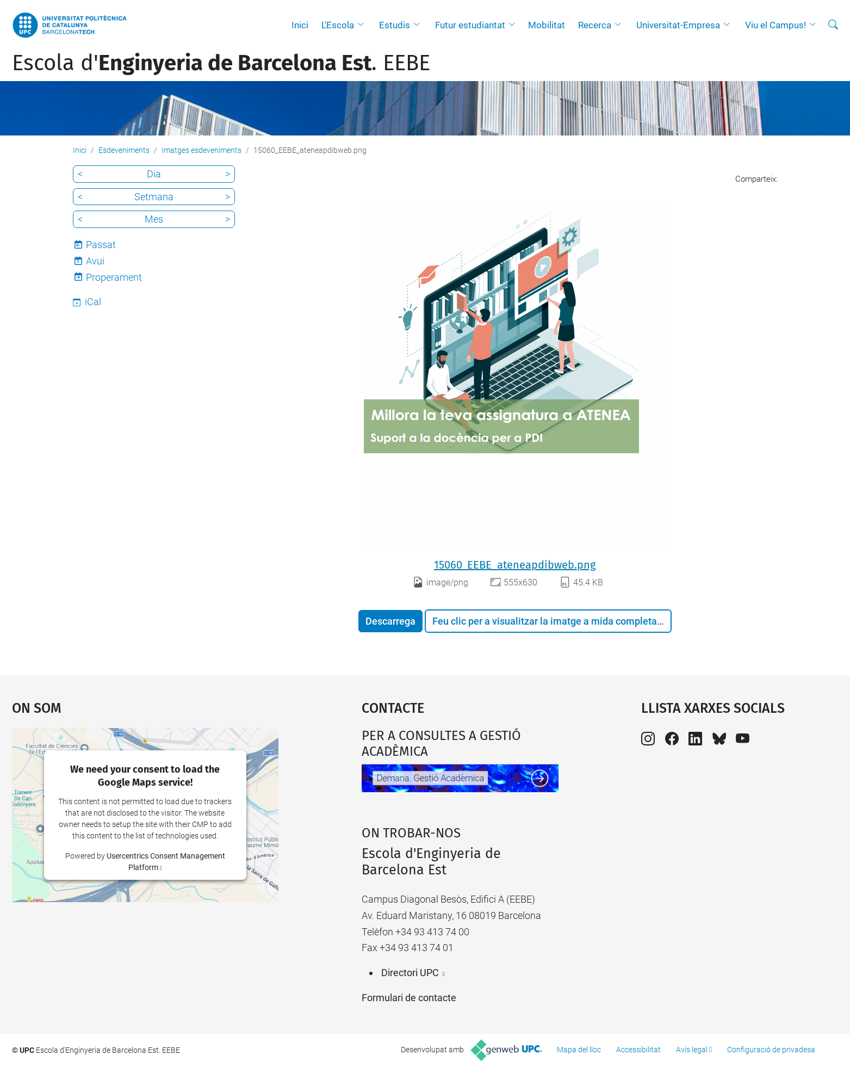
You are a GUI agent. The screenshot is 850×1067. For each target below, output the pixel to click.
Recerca (594, 25)
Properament (114, 277)
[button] (363, 25)
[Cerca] (833, 25)
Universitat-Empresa (678, 25)
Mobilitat (546, 25)
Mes (154, 219)
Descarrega (390, 621)
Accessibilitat (638, 1049)
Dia (154, 174)
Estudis (394, 25)
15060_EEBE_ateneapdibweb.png (514, 564)
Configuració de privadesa (771, 1049)
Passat (101, 244)
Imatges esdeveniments (201, 150)
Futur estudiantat (470, 25)
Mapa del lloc (579, 1049)
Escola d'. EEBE (221, 63)
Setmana (153, 196)
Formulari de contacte (409, 997)
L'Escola (337, 25)
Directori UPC (410, 972)
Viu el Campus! (775, 25)
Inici (299, 25)
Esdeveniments (124, 150)
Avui (95, 261)
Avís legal (692, 1049)
